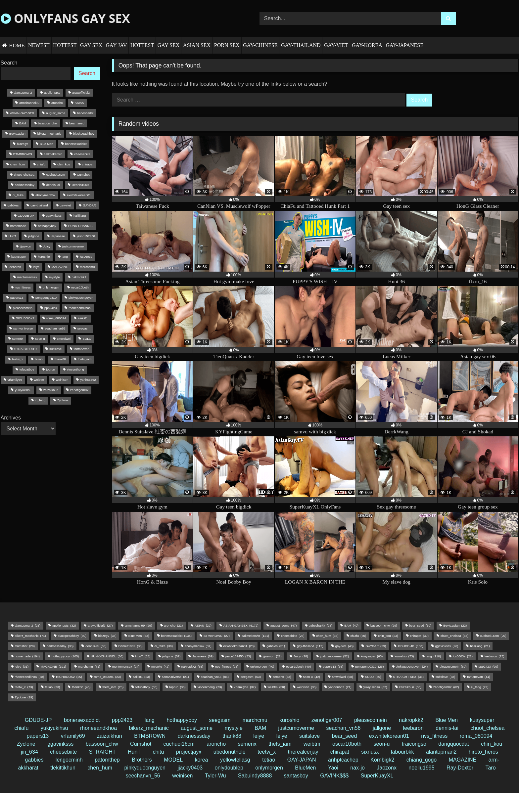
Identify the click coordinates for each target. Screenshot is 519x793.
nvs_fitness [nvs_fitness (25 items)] (23, 287)
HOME (16, 45)
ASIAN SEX (197, 45)
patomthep (107, 760)
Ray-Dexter (460, 768)
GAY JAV (116, 45)
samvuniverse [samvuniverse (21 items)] (23, 328)
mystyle (234, 728)
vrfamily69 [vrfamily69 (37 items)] (15, 379)
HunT (134, 752)
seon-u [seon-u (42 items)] (40, 338)
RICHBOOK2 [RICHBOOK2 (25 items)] (25, 318)
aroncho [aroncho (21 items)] (57, 103)
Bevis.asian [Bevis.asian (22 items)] (17, 133)
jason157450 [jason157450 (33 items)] (86, 236)
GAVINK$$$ (334, 775)
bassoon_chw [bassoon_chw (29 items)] (48, 123)
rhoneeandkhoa (98, 728)
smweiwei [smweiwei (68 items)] (64, 338)
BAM (260, 728)
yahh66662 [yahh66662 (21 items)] (88, 379)
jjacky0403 (190, 768)
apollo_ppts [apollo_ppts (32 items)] (52, 92)
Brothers (142, 760)
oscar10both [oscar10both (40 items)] (80, 287)
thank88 (231, 736)
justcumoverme (296, 728)
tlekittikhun (62, 768)
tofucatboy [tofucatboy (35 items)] (27, 369)
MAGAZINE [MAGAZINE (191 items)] (59, 267)
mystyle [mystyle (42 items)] (54, 277)
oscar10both (346, 744)
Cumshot (140, 744)
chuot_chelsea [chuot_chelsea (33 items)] (24, 174)
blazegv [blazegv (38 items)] (22, 144)
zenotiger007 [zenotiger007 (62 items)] (79, 390)
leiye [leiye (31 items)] (36, 267)
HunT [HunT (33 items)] (12, 236)
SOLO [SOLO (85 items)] (86, 338)
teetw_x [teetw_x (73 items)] (17, 359)
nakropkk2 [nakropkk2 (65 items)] (79, 277)
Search (9, 63)
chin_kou (491, 744)
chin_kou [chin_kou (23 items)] (63, 164)
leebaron (413, 728)
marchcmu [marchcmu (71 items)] (87, 267)
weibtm (312, 744)
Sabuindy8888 (255, 775)
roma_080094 (476, 736)
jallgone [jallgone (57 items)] (33, 236)
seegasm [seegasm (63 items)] (83, 328)
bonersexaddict (82, 720)
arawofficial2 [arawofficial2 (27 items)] (81, 92)
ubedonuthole (229, 752)
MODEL (173, 760)
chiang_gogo (421, 760)
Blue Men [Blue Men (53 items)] (46, 144)
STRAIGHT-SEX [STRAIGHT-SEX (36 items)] (25, 349)
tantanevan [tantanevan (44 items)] (81, 349)
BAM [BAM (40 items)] (22, 123)
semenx (247, 744)
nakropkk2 (411, 720)
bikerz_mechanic (149, 728)
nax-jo (357, 768)
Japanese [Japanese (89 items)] (58, 236)
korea (201, 760)
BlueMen (305, 768)
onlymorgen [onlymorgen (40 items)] (51, 287)
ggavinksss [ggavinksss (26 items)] (53, 215)
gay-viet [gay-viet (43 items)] (65, 205)
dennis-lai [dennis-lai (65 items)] (53, 185)
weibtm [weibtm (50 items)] (39, 379)
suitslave (309, 736)
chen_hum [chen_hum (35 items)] (17, 164)
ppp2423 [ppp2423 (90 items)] (50, 308)
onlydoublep (229, 768)
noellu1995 (421, 768)
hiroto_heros (483, 752)
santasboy (296, 775)
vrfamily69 (73, 736)
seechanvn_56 (143, 775)
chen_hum (99, 768)
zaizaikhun (109, 736)
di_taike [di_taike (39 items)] (18, 195)
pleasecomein (370, 720)
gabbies (34, 760)
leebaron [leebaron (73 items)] (15, 267)
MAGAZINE (463, 760)
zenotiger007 (326, 720)
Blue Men (446, 720)
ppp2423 (122, 720)
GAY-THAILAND (300, 45)
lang (150, 720)
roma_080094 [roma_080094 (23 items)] (56, 318)
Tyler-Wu (215, 775)
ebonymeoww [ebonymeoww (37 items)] (45, 195)
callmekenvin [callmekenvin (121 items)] (53, 154)
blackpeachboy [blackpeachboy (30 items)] (83, 133)
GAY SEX (91, 45)
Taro (490, 768)
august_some (196, 728)
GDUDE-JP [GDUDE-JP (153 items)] (26, 215)
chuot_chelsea (487, 728)
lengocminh (69, 760)
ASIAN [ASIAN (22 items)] (79, 103)
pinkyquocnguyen (144, 768)
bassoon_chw (102, 744)
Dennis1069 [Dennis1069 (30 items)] (80, 185)
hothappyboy (181, 720)
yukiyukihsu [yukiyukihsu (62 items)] (23, 390)
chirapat (339, 752)
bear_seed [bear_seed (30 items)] (76, 123)
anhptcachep (343, 760)
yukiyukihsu (54, 728)
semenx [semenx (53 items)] (18, 338)
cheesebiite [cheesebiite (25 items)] (82, 154)
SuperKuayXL (377, 775)
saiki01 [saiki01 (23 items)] (83, 318)
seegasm (219, 720)
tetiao (268, 760)
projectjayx (188, 752)
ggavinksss (60, 744)
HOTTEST (64, 45)
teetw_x (267, 752)
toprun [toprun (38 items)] (50, 369)
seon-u (382, 744)
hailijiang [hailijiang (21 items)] (79, 215)
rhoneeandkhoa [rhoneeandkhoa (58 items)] (80, 308)
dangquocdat (453, 744)
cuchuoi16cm (179, 744)
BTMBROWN (149, 736)
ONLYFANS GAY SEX (65, 18)
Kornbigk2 (382, 760)
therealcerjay (303, 752)
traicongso (414, 744)
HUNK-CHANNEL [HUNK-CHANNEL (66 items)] (80, 226)
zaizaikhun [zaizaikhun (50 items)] (50, 390)
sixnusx (370, 752)
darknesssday (194, 736)
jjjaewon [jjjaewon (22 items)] (25, 246)
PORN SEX (227, 45)
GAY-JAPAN (301, 760)
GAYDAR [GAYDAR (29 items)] (89, 205)
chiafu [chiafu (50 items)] (41, 164)
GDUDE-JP (38, 720)
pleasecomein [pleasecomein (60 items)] (22, 308)
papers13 (38, 736)
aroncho (216, 744)
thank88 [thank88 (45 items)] (60, 359)
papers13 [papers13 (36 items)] (17, 297)
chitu (158, 752)
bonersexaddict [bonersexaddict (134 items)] (76, 144)
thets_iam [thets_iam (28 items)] (85, 359)
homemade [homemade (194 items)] (18, 226)
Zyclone (26, 744)
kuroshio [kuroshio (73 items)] (44, 256)
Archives (11, 417)
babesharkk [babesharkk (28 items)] (85, 113)
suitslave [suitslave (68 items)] (55, 349)
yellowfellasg (235, 760)
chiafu (22, 728)
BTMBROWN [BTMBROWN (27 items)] (22, 154)
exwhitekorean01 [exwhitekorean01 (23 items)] (79, 195)
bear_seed (344, 736)
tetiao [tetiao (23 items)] (38, 359)
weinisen (182, 775)
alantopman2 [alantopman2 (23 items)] (23, 92)
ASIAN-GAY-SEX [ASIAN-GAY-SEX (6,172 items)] (22, 113)
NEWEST (39, 45)
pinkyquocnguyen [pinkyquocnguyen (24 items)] (81, 297)
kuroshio (289, 720)
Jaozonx (387, 768)
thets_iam (279, 744)
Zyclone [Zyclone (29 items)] (63, 400)
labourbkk (402, 752)
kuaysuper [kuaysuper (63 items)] (18, 256)
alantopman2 (441, 752)
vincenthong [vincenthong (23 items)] (75, 369)
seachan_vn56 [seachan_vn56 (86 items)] (55, 328)
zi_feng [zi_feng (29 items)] (40, 400)
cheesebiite (63, 752)
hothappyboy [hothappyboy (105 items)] (47, 226)
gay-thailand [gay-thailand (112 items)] (39, 205)
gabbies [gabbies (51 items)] (13, 205)
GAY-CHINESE (260, 45)
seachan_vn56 (343, 728)
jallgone (382, 728)
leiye (258, 736)
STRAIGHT (102, 752)
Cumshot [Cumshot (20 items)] (83, 174)
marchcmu (255, 720)
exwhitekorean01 (389, 736)
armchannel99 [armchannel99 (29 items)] (29, 103)
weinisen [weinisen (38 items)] (62, 379)
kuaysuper (482, 720)
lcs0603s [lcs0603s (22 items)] (86, 256)
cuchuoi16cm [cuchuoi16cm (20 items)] (55, 174)
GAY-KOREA (367, 45)
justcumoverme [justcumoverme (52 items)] (73, 246)
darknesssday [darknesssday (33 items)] (24, 185)
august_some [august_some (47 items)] (55, 113)
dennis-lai (447, 728)
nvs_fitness (434, 736)
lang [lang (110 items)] (65, 256)
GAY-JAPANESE (404, 45)
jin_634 (29, 752)
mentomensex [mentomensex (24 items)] (27, 277)
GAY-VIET (336, 45)
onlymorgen (269, 768)
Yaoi (333, 768)
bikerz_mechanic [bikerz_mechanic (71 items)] (49, 133)
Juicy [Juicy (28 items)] (46, 246)
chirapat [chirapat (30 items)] (87, 164)
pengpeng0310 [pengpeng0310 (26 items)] (46, 297)
